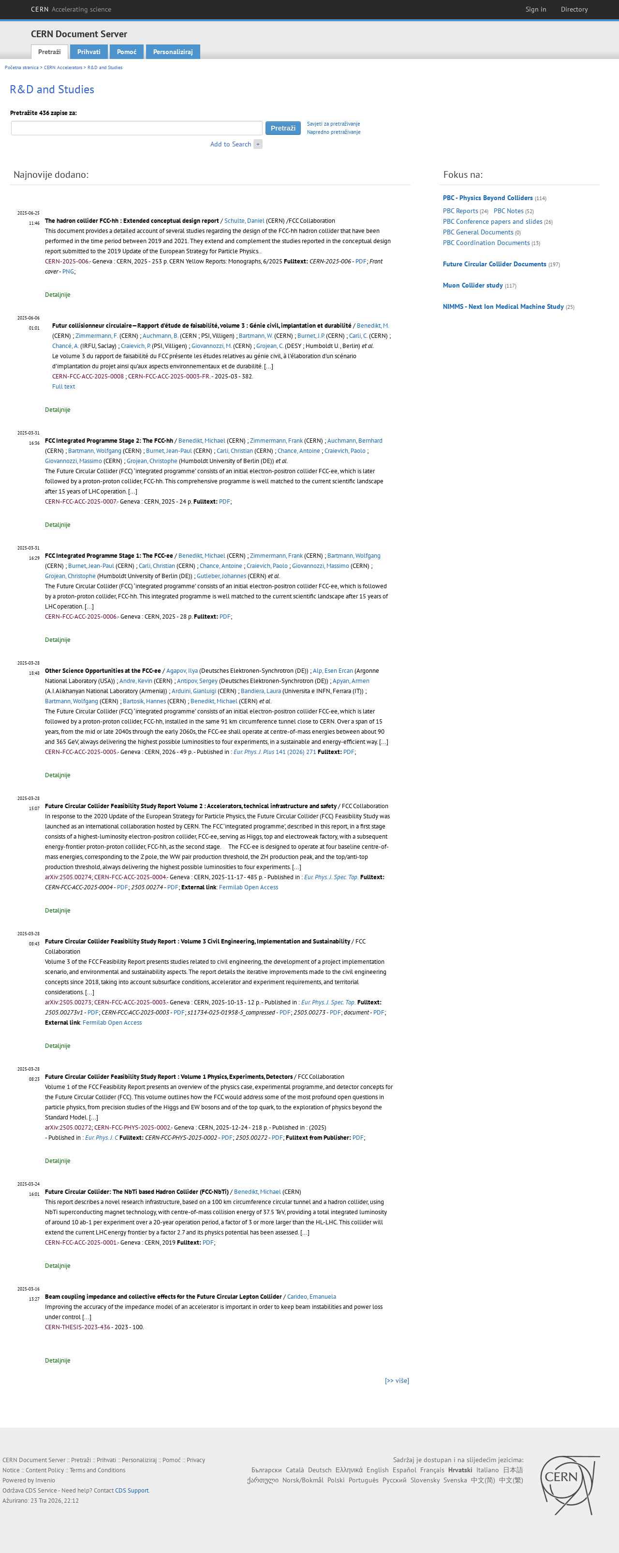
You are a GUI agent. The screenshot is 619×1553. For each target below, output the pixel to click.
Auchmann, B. (160, 336)
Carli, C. (358, 336)
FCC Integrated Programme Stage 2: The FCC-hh (109, 440)
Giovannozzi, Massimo (73, 461)
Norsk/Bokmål (303, 1480)
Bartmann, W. (256, 336)
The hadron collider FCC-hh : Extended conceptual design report (132, 221)
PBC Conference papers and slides (493, 221)
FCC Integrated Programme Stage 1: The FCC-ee (109, 556)
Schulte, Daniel (244, 221)
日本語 (513, 1470)
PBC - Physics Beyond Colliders (488, 197)
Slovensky (425, 1480)
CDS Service (41, 1490)
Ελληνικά (349, 1470)
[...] (268, 366)
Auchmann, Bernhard (355, 440)
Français (432, 1470)
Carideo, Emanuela (311, 1296)
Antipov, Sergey (197, 681)
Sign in (536, 9)
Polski (336, 1480)
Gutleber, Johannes (221, 576)
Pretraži (49, 51)
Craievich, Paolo (345, 451)
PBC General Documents (478, 232)
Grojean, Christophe (152, 461)
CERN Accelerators (63, 67)
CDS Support (131, 1490)
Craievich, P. (135, 346)
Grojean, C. (269, 346)
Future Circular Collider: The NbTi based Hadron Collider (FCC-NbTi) (137, 1192)
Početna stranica (22, 67)
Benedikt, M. (373, 325)
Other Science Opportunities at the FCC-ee (103, 671)
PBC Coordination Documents (486, 242)
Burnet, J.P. (310, 336)
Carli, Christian (235, 451)
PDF (361, 261)
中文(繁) (511, 1480)
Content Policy (45, 1470)
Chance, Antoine (299, 451)
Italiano (487, 1470)
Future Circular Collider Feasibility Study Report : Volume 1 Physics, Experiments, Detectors (169, 1077)
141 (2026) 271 (275, 752)
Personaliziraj (173, 51)
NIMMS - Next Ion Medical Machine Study (503, 306)
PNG (68, 271)
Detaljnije (58, 294)
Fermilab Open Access (248, 887)
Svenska (455, 1480)
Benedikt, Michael (201, 440)
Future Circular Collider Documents (494, 264)
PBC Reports (460, 210)
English (378, 1470)
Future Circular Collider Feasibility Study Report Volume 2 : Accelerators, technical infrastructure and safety (191, 806)
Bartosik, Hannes (144, 701)
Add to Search (230, 144)
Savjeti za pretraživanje (333, 123)
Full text (63, 386)
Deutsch (320, 1470)
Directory (574, 9)
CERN (71, 9)
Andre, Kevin (135, 681)
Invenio (45, 1480)
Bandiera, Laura (261, 691)
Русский (395, 1480)
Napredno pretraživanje (334, 132)
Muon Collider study (473, 285)
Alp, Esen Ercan (333, 671)
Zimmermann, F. (96, 336)
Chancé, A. (65, 346)
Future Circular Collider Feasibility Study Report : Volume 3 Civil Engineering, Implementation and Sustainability (197, 941)
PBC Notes (509, 210)
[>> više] (397, 1380)
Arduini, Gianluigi (194, 691)
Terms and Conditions (97, 1470)
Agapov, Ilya (182, 671)
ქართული (263, 1480)
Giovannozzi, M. (212, 346)
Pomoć (126, 51)
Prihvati (89, 51)
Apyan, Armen (351, 681)
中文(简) (483, 1480)
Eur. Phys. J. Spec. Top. (331, 877)
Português (364, 1480)
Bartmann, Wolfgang (94, 451)
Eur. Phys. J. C (101, 1137)
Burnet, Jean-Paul (169, 451)
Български (266, 1470)
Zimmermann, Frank (276, 440)
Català (295, 1470)
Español (404, 1470)
